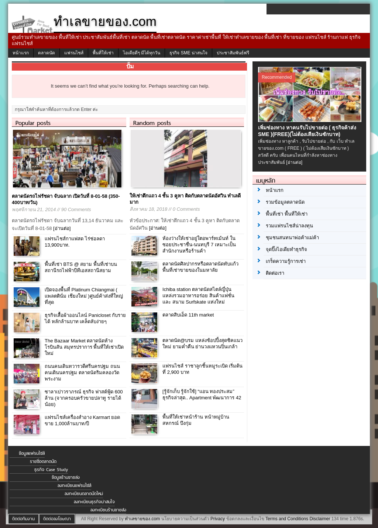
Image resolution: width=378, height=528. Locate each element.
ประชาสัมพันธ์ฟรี (233, 52)
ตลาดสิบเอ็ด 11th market (188, 315)
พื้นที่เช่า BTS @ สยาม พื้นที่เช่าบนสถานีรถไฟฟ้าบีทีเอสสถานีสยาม (81, 267)
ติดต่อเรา (275, 273)
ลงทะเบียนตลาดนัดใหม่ (84, 493)
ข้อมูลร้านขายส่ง (66, 477)
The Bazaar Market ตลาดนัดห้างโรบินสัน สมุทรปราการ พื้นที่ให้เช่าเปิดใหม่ (84, 347)
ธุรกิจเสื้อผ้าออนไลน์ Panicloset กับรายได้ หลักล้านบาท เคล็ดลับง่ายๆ (85, 318)
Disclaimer (319, 518)
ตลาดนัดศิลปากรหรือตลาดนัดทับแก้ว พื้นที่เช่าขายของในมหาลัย (200, 267)
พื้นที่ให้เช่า (103, 52)
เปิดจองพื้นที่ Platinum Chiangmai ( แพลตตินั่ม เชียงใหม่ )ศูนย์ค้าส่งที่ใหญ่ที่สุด (84, 296)
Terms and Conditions (286, 518)
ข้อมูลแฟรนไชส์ (32, 453)
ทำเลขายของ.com (142, 518)
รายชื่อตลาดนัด (43, 461)
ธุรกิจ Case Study (51, 469)
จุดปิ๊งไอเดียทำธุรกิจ (286, 249)
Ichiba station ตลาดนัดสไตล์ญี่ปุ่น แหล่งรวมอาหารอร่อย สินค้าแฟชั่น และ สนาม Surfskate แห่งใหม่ (198, 296)
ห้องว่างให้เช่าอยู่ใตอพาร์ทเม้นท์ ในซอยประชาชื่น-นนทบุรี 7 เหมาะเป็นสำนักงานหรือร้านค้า (199, 245)
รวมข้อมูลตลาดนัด (285, 202)
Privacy (217, 518)
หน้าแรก (21, 52)
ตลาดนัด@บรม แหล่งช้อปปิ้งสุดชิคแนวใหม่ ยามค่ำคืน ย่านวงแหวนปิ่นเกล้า (202, 343)
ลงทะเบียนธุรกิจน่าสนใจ (94, 501)
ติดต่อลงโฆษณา (57, 518)
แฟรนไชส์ (73, 52)
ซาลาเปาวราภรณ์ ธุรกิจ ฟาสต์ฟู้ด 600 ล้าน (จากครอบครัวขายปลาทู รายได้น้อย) (84, 398)
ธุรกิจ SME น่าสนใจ (188, 52)
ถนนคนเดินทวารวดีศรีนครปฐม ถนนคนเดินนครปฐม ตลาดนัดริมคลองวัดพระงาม (82, 372)
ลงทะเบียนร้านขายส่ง (108, 510)
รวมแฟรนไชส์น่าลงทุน (289, 226)
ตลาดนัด (46, 52)
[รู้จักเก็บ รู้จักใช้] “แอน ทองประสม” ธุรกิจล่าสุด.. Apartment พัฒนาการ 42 (201, 394)
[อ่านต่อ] (62, 228)
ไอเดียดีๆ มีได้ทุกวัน (141, 52)
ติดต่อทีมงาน (23, 518)
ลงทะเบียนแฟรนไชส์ (74, 485)
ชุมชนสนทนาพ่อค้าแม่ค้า (292, 237)
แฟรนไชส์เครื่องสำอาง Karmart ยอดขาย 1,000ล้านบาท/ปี (82, 420)
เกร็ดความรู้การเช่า (286, 261)
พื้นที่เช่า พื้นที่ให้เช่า (286, 214)
